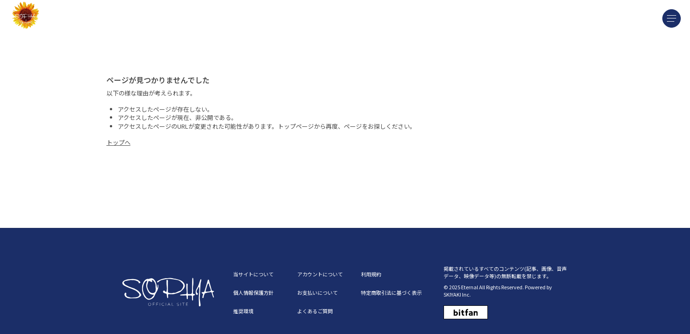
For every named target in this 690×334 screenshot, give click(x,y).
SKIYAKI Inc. (457, 294)
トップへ (119, 142)
